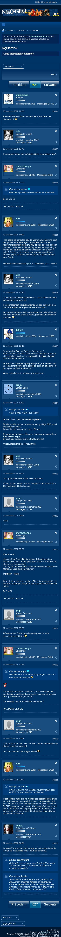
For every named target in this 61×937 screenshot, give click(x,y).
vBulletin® (44, 932)
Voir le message (29, 189)
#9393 (55, 183)
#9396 (55, 346)
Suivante (50, 85)
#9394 (55, 235)
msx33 (19, 329)
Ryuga (19, 825)
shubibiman (22, 95)
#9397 (55, 403)
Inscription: (21, 104)
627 (35, 85)
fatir (18, 131)
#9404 (55, 780)
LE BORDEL (21, 31)
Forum (10, 31)
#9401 (55, 628)
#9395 (55, 293)
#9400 (55, 549)
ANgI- (19, 385)
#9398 (55, 474)
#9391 (55, 111)
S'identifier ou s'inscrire (47, 2)
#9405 (55, 843)
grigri (18, 498)
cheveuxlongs (23, 166)
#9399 (55, 516)
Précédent (18, 85)
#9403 (55, 739)
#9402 (55, 665)
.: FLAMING (34, 31)
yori (18, 218)
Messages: (42, 104)
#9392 (55, 149)
